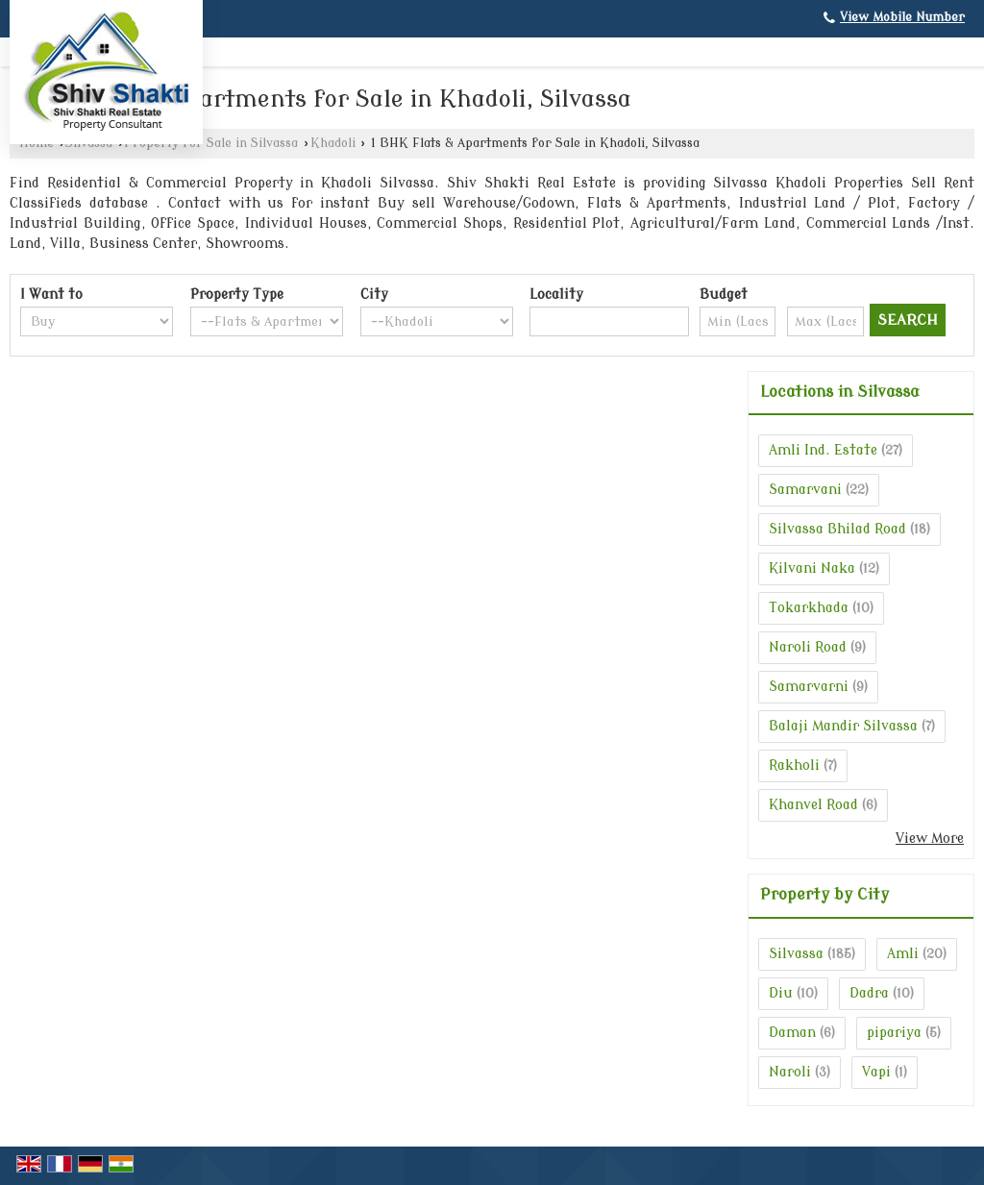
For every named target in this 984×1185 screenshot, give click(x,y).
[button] (902, 17)
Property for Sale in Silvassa (211, 143)
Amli (903, 954)
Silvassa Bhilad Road (837, 529)
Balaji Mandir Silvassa (843, 726)
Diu (781, 993)
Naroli (790, 1072)
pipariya (894, 1032)
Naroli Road (808, 647)
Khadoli (333, 143)
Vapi (876, 1072)
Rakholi (794, 765)
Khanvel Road (813, 805)
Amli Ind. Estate (823, 450)
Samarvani (805, 489)
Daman (792, 1032)
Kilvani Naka (812, 568)
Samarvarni (809, 686)
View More (930, 838)
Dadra (869, 993)
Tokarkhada (809, 608)
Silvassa (796, 954)
